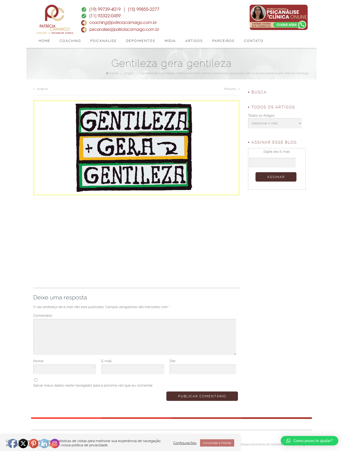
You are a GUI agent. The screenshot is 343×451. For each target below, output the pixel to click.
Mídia (170, 41)
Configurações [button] (185, 443)
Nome (64, 361)
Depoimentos (140, 41)
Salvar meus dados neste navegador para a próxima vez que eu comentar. (93, 385)
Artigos (194, 41)
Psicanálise (103, 41)
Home (44, 41)
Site (172, 361)
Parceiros (223, 41)
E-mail (132, 361)
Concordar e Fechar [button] (217, 443)
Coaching (70, 41)
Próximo (232, 89)
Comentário (42, 315)
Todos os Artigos (261, 115)
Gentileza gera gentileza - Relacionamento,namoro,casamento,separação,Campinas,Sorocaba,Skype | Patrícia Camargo (224, 73)
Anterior (40, 89)
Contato (253, 41)
